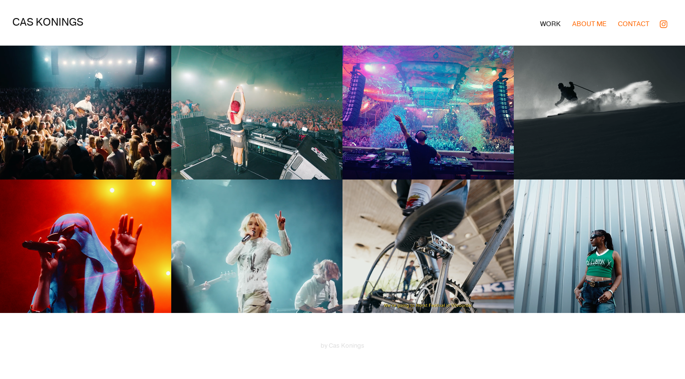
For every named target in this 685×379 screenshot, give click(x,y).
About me (589, 24)
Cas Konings (47, 22)
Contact (633, 24)
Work (550, 24)
